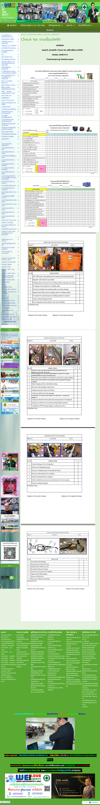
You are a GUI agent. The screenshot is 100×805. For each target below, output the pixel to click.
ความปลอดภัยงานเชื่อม (34, 34)
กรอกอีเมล (4, 324)
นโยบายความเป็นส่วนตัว (12, 336)
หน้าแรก (23, 34)
